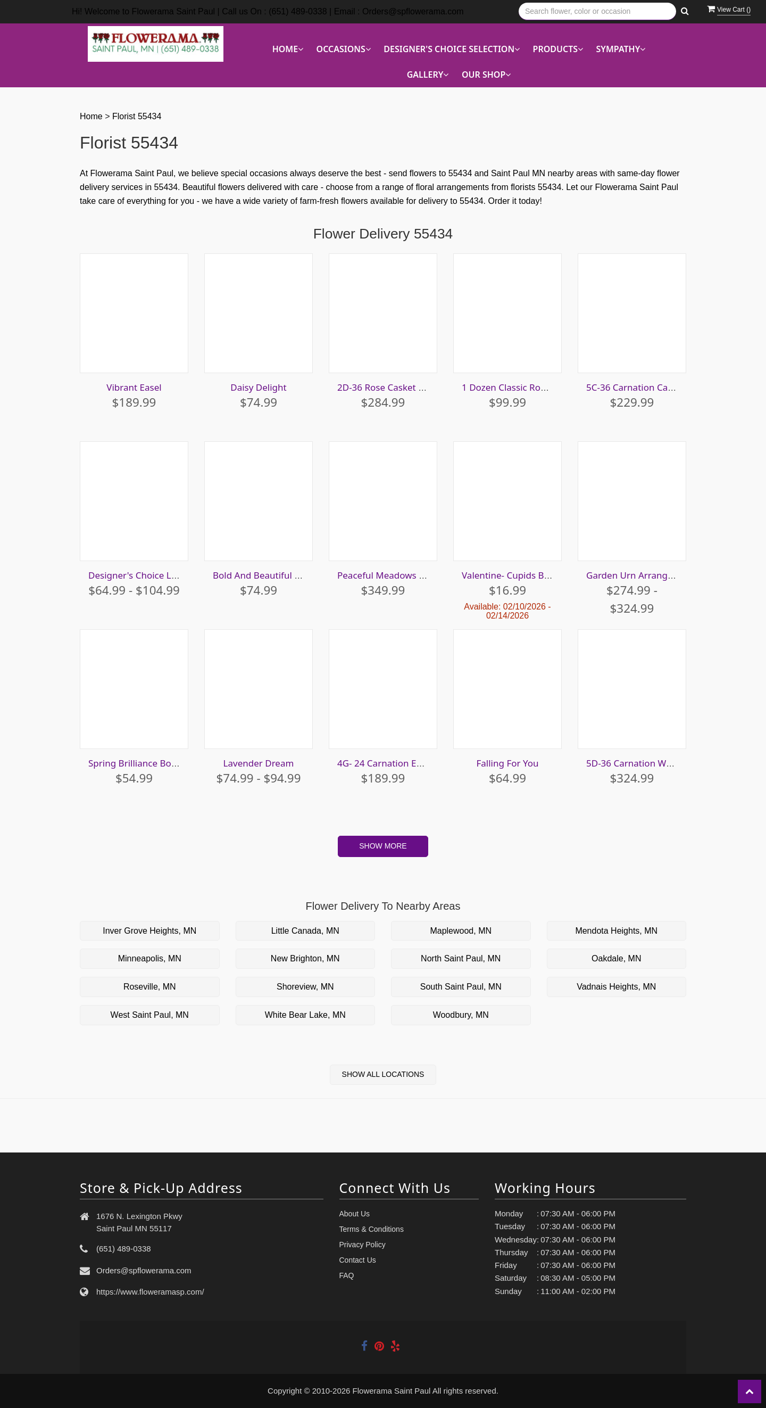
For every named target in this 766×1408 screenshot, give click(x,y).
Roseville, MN (149, 986)
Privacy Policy (362, 1244)
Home (91, 116)
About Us (354, 1213)
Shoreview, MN (305, 986)
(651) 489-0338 (123, 1248)
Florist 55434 (137, 116)
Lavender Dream (258, 763)
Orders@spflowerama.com (144, 1270)
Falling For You (507, 763)
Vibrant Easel (133, 387)
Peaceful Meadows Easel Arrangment (416, 575)
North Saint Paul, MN (461, 958)
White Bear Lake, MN (305, 1014)
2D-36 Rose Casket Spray (389, 387)
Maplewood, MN (461, 930)
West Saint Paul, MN (150, 1014)
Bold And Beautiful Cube (265, 575)
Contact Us (357, 1260)
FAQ (346, 1275)
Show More (382, 846)
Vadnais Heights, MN (616, 986)
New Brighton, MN (305, 958)
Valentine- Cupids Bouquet (518, 575)
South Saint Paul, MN (461, 986)
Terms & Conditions (371, 1229)
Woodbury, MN (461, 1014)
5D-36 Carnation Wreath (637, 763)
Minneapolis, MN (149, 958)
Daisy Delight (258, 387)
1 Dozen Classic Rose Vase (517, 387)
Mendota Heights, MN (616, 930)
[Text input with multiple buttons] (597, 11)
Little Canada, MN (305, 930)
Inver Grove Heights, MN (149, 930)
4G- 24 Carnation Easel (385, 763)
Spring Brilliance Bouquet (142, 763)
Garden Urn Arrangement (640, 575)
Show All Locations (383, 1074)
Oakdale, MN (616, 958)
